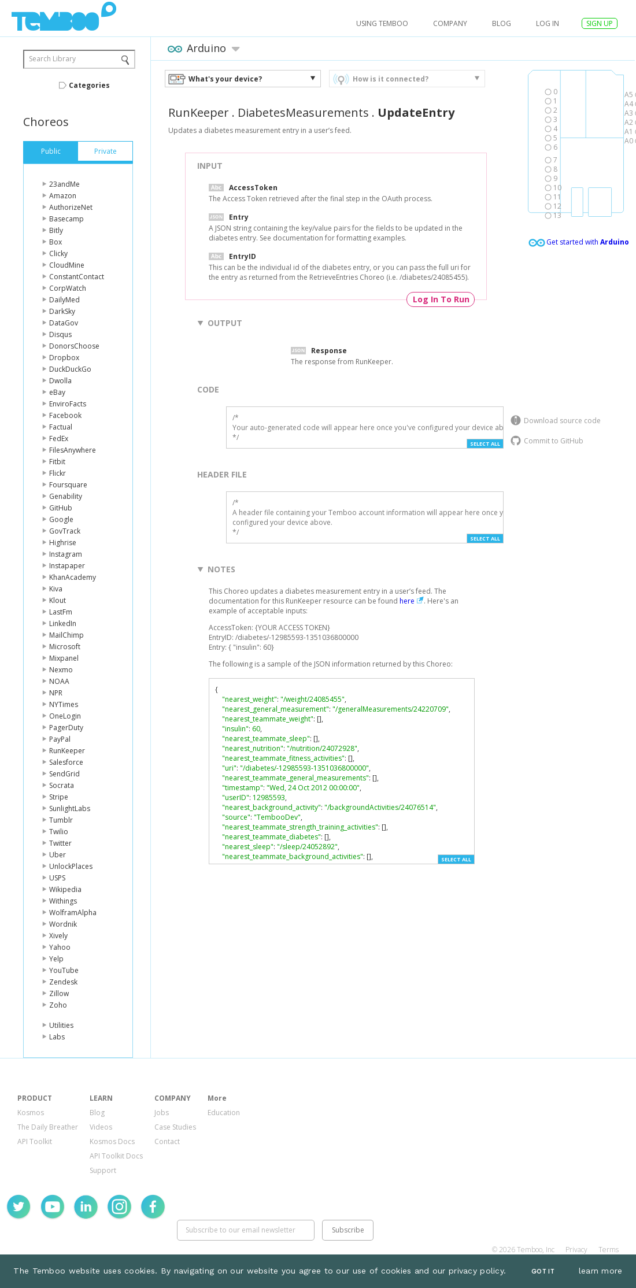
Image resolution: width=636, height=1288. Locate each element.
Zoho (58, 1005)
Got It (542, 1271)
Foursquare (68, 485)
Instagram (65, 554)
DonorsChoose (74, 346)
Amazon (62, 196)
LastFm (60, 612)
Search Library (52, 59)
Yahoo (60, 947)
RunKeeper (67, 751)
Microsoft (64, 647)
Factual (60, 427)
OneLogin (65, 716)
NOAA (59, 681)
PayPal (60, 739)
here (407, 601)
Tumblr (61, 820)
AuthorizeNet (71, 207)
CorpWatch (67, 288)
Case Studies (175, 1127)
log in (547, 23)
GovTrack (64, 531)
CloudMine (66, 265)
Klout (57, 600)
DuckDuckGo (70, 369)
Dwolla (60, 381)
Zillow (59, 993)
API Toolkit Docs (116, 1156)
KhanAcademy (72, 577)
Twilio (58, 832)
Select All (485, 443)
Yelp (56, 959)
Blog (501, 23)
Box (55, 242)
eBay (57, 392)
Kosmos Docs (112, 1141)
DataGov (63, 323)
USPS (57, 878)
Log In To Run (441, 299)
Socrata (61, 785)
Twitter (60, 843)
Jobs (161, 1112)
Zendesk (63, 982)
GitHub (60, 508)
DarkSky (62, 311)
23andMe (64, 184)
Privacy (576, 1249)
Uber (57, 855)
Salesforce (66, 762)
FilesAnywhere (72, 450)
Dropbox (64, 357)
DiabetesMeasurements (303, 112)
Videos (101, 1127)
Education (224, 1112)
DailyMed (64, 300)
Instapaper (67, 566)
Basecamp (66, 219)
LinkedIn (62, 623)
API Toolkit (34, 1141)
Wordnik (63, 924)
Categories (89, 85)
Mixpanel (64, 658)
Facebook (65, 415)
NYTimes (63, 704)
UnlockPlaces (71, 866)
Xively (58, 936)
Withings (63, 901)
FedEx (58, 438)
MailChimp (66, 635)
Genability (65, 496)
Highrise (62, 542)
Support (103, 1170)
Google (61, 519)
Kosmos (30, 1112)
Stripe (58, 797)
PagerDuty (66, 727)
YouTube (64, 970)
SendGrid (64, 774)
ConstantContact (76, 277)
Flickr (57, 473)
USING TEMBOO (382, 23)
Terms (608, 1249)
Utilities (61, 1025)
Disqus (60, 334)
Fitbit (57, 462)
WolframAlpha (73, 912)
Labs (57, 1037)
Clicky (58, 253)
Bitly (56, 230)
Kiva (55, 589)
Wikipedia (65, 889)
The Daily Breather (47, 1127)
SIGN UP (599, 23)
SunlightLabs (69, 808)
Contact (167, 1141)
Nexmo (61, 670)
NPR (55, 693)
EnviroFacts (67, 404)
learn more (601, 1270)
